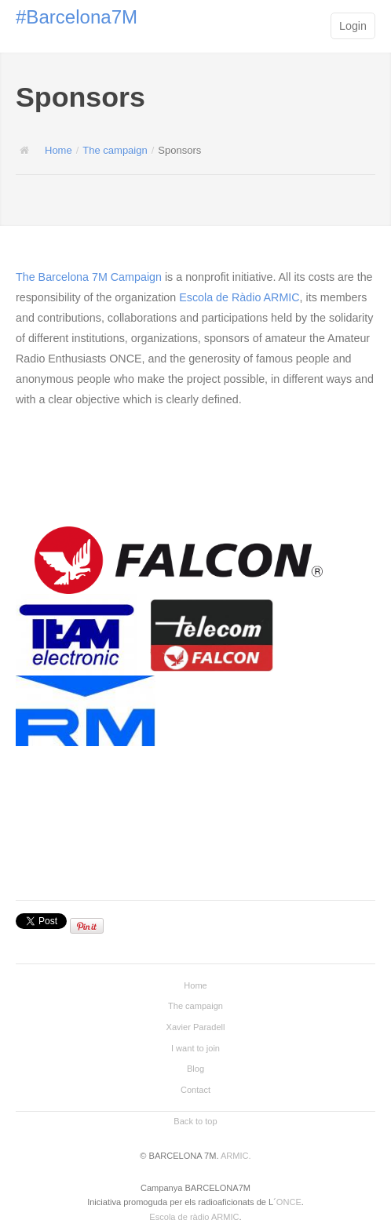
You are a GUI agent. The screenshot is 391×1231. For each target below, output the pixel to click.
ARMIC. (236, 1155)
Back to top (195, 1121)
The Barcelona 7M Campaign (89, 277)
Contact (195, 1089)
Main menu (307, 27)
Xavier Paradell (195, 1027)
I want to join (195, 1048)
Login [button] (353, 26)
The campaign (114, 150)
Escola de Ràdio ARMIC (239, 297)
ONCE (288, 1202)
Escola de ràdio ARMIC (194, 1217)
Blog (195, 1068)
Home (58, 150)
